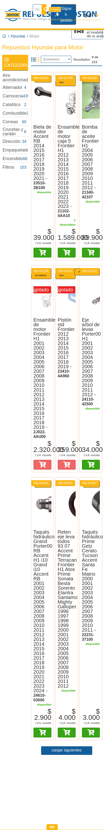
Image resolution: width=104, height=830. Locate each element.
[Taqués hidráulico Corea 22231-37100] (91, 586)
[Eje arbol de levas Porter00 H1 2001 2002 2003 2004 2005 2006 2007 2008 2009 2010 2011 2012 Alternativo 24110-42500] (91, 292)
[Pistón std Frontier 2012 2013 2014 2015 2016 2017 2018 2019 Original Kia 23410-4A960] (67, 292)
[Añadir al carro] (42, 253)
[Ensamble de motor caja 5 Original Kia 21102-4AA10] (67, 171)
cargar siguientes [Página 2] (66, 750)
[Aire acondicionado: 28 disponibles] (15, 78)
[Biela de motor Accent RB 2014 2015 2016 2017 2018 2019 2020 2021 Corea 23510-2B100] (42, 99)
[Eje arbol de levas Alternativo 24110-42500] (91, 362)
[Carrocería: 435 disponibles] (15, 96)
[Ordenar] (56, 59)
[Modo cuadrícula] (38, 60)
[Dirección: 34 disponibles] (15, 141)
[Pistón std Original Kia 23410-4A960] (67, 348)
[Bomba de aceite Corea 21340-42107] (91, 162)
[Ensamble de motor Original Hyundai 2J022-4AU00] (42, 378)
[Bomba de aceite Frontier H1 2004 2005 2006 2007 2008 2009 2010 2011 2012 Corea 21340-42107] (91, 99)
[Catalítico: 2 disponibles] (15, 105)
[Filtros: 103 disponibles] (15, 167)
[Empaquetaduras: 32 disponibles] (15, 150)
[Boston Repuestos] (4, 36)
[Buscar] (44, 9)
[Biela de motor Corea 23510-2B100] (42, 157)
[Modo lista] (33, 60)
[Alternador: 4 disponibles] (15, 87)
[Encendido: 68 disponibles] (15, 159)
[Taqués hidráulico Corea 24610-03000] (42, 616)
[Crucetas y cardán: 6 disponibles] (15, 132)
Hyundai (18, 36)
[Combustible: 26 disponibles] (15, 113)
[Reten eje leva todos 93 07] (67, 609)
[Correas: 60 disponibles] (15, 122)
